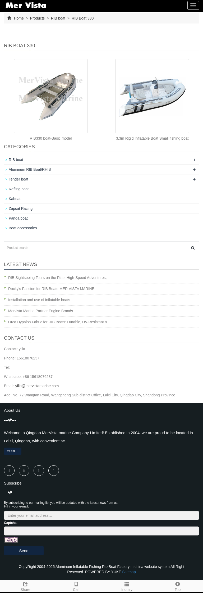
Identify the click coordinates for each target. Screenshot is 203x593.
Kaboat (14, 199)
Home (19, 18)
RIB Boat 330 (82, 18)
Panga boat (18, 218)
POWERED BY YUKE (103, 572)
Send (23, 550)
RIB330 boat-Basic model (51, 138)
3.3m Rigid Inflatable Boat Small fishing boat (152, 138)
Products (37, 18)
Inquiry (127, 586)
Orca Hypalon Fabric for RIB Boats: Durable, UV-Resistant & (57, 322)
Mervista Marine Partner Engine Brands (40, 311)
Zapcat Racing (21, 208)
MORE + (13, 451)
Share (25, 586)
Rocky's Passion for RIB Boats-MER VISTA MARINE (51, 289)
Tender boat (18, 179)
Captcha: (10, 523)
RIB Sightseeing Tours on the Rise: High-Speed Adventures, (57, 278)
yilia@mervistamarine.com (37, 386)
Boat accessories (23, 228)
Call (76, 586)
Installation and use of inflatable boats (39, 300)
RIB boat (58, 18)
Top (177, 586)
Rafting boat (19, 189)
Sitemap (129, 572)
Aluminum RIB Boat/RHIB (30, 169)
